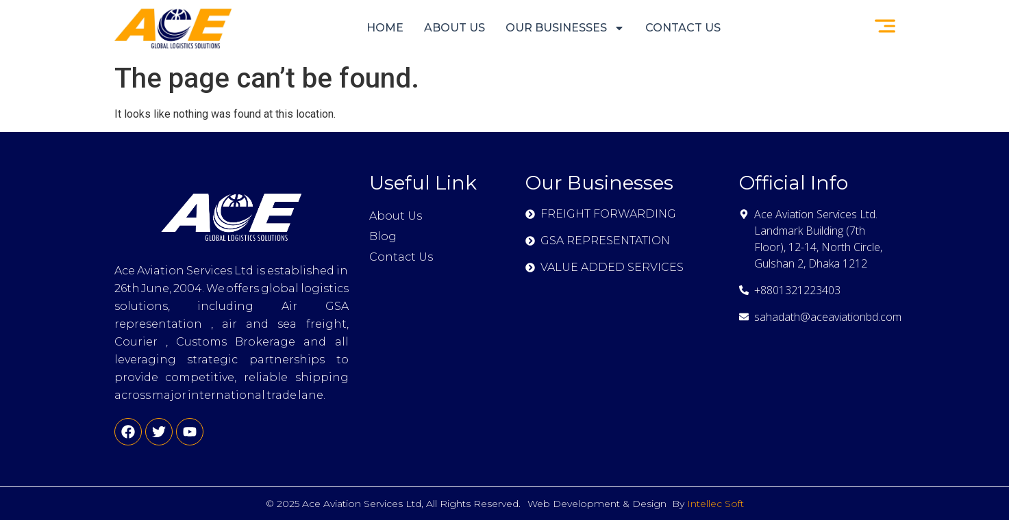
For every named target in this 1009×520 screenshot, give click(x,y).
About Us (454, 27)
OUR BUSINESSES (565, 28)
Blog (383, 236)
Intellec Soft (715, 503)
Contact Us (683, 27)
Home (384, 27)
